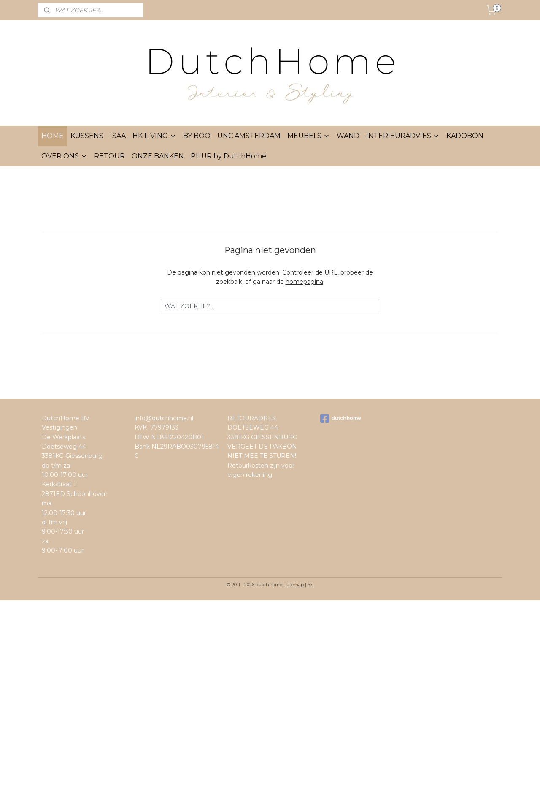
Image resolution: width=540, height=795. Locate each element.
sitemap (295, 585)
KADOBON (464, 136)
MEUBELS (308, 136)
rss (310, 585)
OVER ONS (64, 156)
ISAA (118, 136)
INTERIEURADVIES (403, 136)
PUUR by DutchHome (228, 156)
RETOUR (109, 156)
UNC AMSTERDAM (249, 136)
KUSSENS (86, 136)
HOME (52, 136)
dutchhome (340, 419)
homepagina (304, 282)
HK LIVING (154, 136)
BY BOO (197, 136)
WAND (348, 136)
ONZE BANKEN (158, 156)
